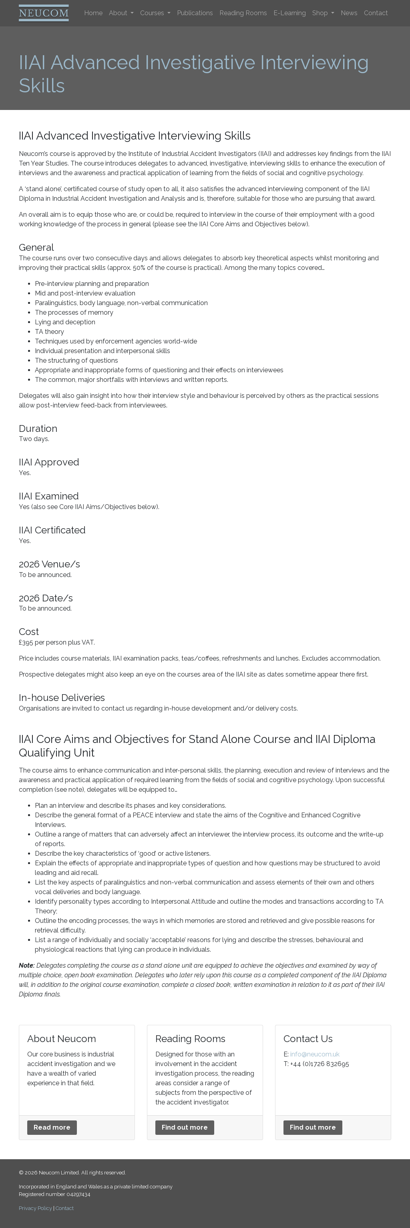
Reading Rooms (243, 13)
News (349, 13)
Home (93, 13)
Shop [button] (321, 13)
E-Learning (289, 13)
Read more (52, 1127)
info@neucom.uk (315, 1054)
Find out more (185, 1127)
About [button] (119, 13)
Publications (195, 13)
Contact (376, 13)
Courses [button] (153, 13)
